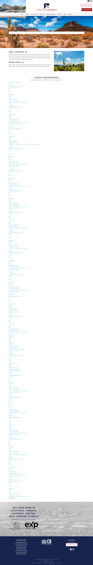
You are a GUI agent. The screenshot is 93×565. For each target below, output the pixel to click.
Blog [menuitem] (65, 14)
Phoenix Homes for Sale (21, 547)
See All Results (11, 498)
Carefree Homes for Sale (21, 554)
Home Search (87, 9)
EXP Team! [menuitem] (59, 14)
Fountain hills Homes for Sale (21, 550)
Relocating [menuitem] (41, 14)
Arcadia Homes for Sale (21, 545)
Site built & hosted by (46, 561)
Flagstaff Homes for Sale (21, 549)
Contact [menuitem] (70, 14)
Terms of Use (59, 562)
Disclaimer (33, 562)
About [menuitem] (27, 14)
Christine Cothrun (42, 559)
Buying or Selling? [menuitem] (51, 14)
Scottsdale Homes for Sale (21, 542)
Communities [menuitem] (34, 14)
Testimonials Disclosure (52, 562)
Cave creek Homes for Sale (21, 552)
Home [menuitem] (22, 14)
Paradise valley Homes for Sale (21, 544)
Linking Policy (39, 562)
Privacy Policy (45, 562)
